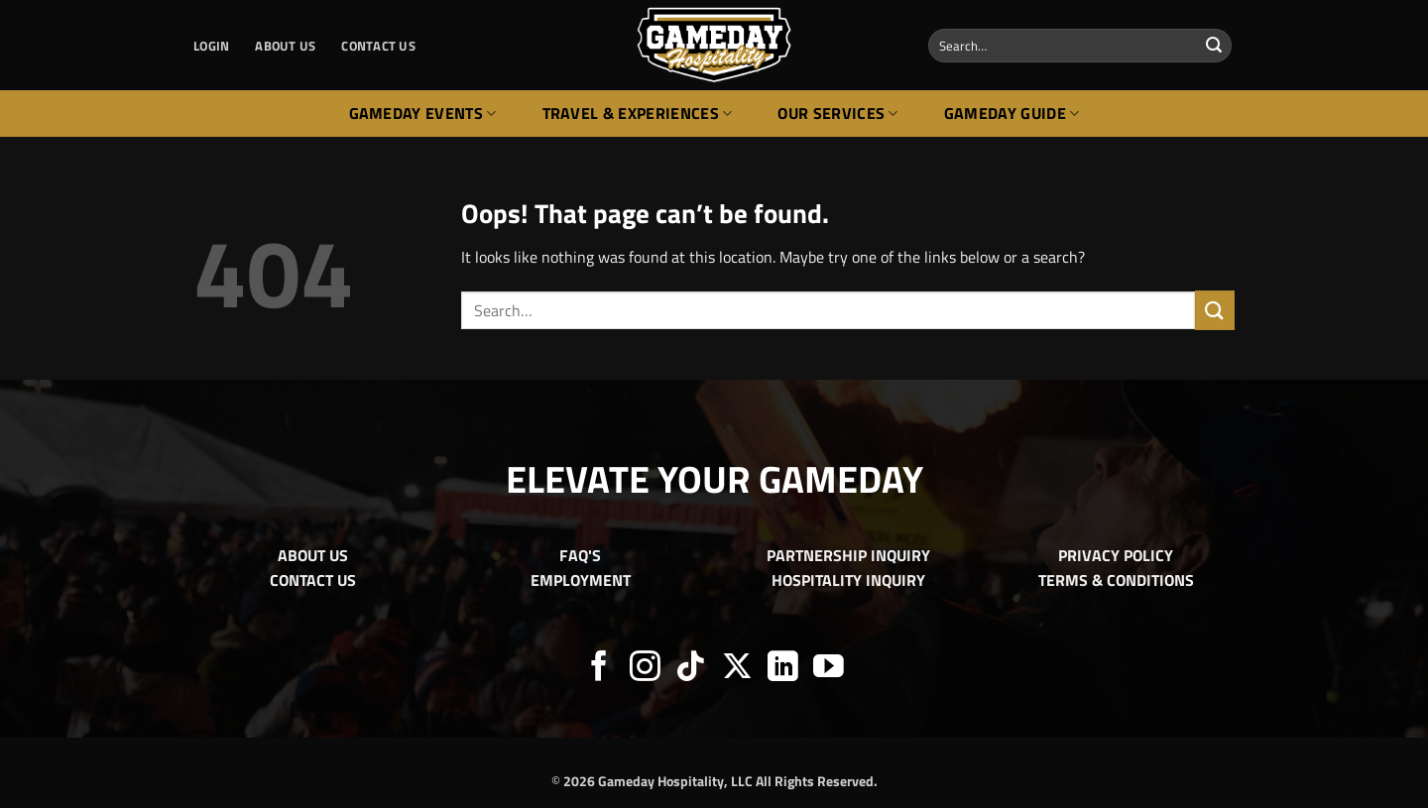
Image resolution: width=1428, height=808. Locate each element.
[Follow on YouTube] (828, 668)
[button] (211, 45)
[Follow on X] (737, 668)
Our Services (837, 113)
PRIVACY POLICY (1115, 555)
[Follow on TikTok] (690, 668)
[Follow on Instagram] (645, 668)
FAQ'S (580, 555)
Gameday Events (423, 113)
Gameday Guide (1012, 113)
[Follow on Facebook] (599, 668)
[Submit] (1214, 45)
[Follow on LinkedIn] (783, 668)
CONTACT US (378, 46)
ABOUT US (285, 46)
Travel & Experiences (637, 113)
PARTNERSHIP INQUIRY (848, 555)
